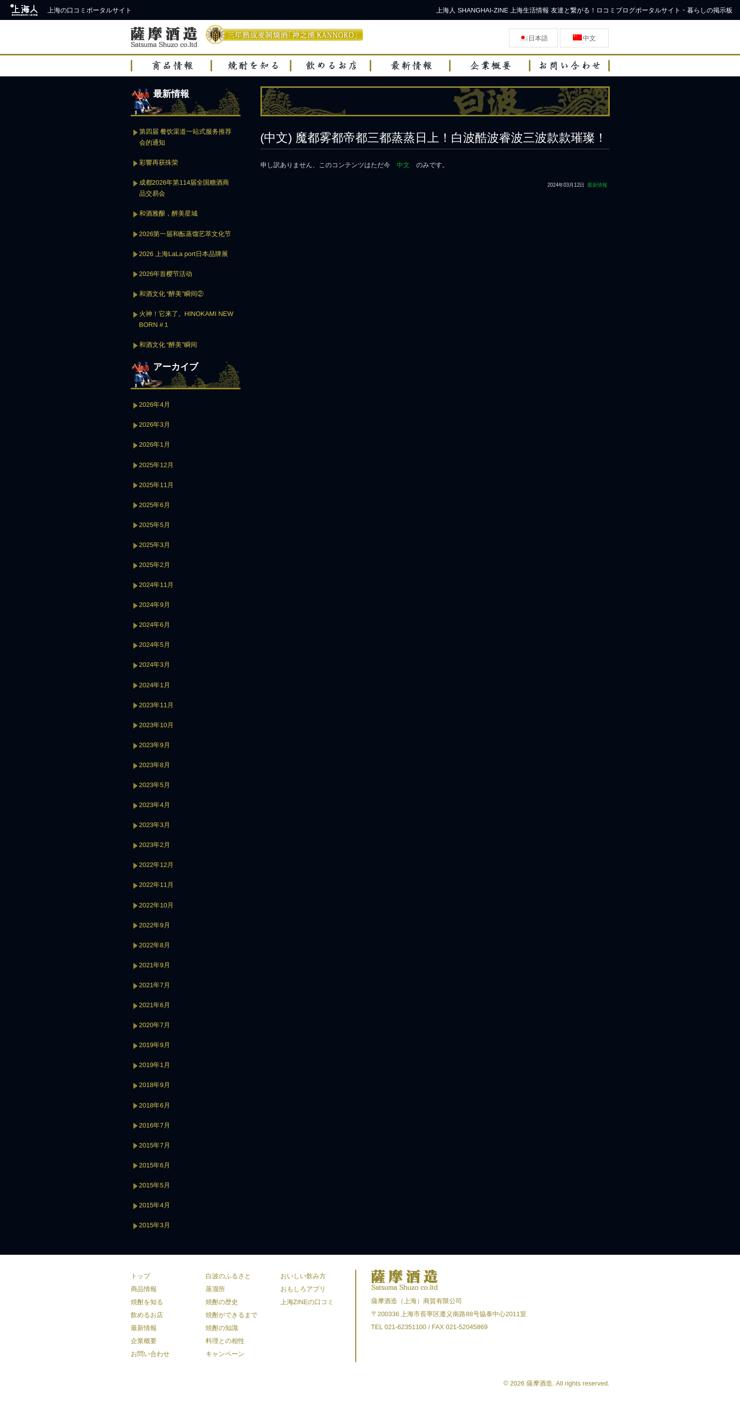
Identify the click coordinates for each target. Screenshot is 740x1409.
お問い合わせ (150, 1354)
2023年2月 (154, 844)
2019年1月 (154, 1065)
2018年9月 (154, 1085)
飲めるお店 (147, 1315)
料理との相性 (225, 1341)
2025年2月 (154, 564)
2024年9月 (154, 604)
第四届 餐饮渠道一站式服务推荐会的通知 (185, 137)
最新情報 (597, 185)
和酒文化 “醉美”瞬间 (168, 344)
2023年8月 (154, 765)
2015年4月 (154, 1205)
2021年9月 (154, 965)
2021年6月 (154, 1005)
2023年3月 (154, 825)
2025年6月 (154, 505)
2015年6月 (154, 1165)
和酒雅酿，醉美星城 (168, 213)
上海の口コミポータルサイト (89, 10)
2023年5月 (154, 785)
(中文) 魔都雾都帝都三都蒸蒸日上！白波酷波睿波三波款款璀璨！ (433, 137)
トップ (140, 1276)
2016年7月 (154, 1125)
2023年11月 (156, 705)
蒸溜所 (215, 1289)
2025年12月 (156, 465)
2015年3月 (154, 1225)
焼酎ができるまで (231, 1315)
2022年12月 (156, 864)
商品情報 (144, 1289)
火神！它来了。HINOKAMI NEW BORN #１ (186, 319)
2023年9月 (154, 745)
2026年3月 (154, 424)
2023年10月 (156, 725)
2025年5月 (154, 525)
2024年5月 (154, 644)
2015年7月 (154, 1145)
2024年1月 (154, 685)
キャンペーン (225, 1354)
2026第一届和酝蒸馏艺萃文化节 (185, 234)
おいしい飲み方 (303, 1276)
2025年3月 (154, 545)
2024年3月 (154, 664)
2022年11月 (156, 884)
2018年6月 (154, 1105)
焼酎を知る (147, 1302)
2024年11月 (156, 584)
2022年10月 (156, 905)
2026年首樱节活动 (166, 274)
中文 (403, 165)
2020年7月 (154, 1025)
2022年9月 (154, 925)
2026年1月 (154, 444)
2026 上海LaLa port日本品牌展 (183, 254)
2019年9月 (154, 1045)
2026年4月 (154, 404)
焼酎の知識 (222, 1328)
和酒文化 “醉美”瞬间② (171, 293)
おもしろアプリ (303, 1289)
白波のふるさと (228, 1276)
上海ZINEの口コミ (307, 1302)
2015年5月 (154, 1185)
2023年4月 (154, 805)
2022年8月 (154, 945)
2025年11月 (156, 485)
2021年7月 (154, 985)
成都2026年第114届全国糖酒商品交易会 (184, 188)
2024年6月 (154, 624)
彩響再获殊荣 (158, 162)
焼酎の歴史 (222, 1302)
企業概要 (144, 1341)
